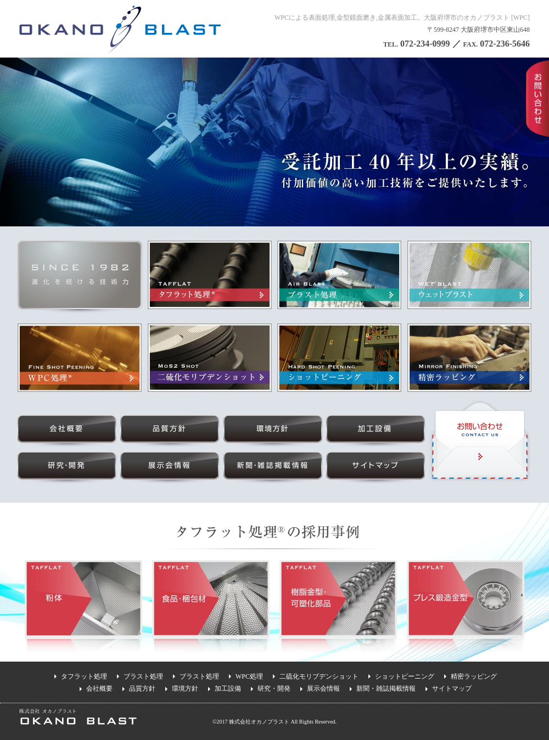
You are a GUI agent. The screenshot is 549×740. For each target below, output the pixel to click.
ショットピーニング (404, 676)
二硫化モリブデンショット (318, 676)
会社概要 (99, 688)
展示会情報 (323, 688)
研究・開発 (273, 688)
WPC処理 (249, 676)
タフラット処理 (84, 676)
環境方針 (185, 688)
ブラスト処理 (143, 676)
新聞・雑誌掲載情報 (386, 688)
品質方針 (142, 688)
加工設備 (228, 688)
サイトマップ (452, 688)
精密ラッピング (474, 676)
